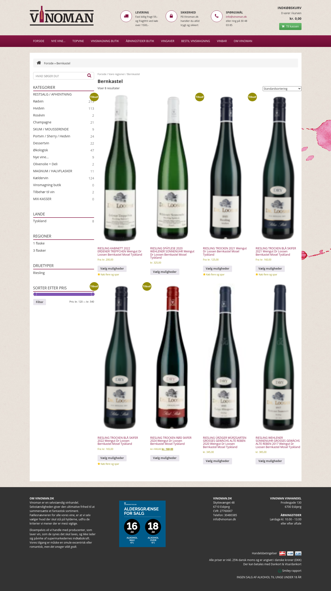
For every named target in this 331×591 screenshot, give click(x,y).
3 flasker (39, 250)
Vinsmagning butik (47, 185)
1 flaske (39, 243)
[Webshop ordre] (282, 88)
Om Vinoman (243, 41)
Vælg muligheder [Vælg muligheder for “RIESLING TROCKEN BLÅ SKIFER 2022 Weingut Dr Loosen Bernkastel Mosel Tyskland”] (112, 458)
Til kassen (290, 26)
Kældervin (40, 178)
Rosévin (39, 115)
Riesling (39, 273)
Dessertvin (41, 143)
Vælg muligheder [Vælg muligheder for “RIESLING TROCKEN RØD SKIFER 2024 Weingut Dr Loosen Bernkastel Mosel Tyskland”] (165, 458)
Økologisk (40, 150)
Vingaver (167, 41)
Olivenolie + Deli (45, 164)
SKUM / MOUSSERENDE (51, 129)
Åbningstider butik (140, 41)
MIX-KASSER (42, 199)
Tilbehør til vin (44, 192)
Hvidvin (39, 108)
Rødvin (38, 101)
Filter (39, 302)
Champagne (42, 122)
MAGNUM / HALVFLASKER (52, 171)
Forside (38, 41)
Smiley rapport (289, 571)
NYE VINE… (58, 41)
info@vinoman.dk (236, 16)
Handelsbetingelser (264, 553)
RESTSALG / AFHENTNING (52, 94)
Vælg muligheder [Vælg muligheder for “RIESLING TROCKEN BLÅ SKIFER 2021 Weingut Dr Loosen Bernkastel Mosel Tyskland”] (270, 269)
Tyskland (39, 221)
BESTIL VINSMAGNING (195, 41)
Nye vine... (41, 157)
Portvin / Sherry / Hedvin (51, 136)
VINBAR (222, 41)
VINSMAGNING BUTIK (105, 41)
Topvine (78, 41)
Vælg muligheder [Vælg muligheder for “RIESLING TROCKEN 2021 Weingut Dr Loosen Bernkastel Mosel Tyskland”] (217, 269)
